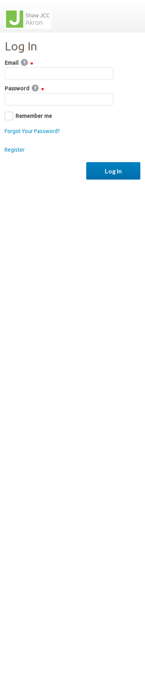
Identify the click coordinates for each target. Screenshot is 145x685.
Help (24, 62)
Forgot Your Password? (32, 131)
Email (19, 63)
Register (15, 150)
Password (24, 89)
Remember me (28, 116)
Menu (131, 16)
